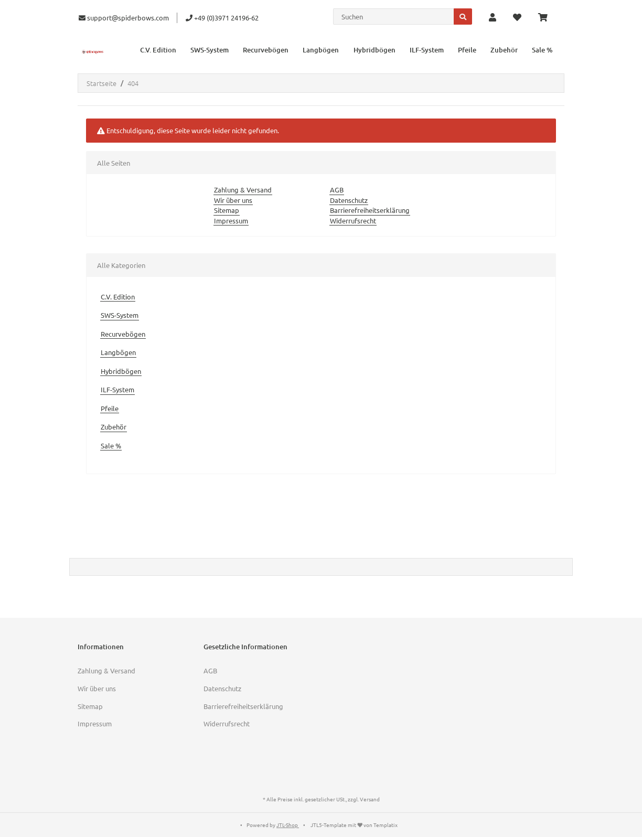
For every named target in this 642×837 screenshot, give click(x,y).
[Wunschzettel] (517, 17)
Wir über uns (233, 200)
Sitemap (226, 210)
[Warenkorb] (547, 17)
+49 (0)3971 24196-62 (222, 17)
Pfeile (110, 408)
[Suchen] (393, 16)
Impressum (231, 220)
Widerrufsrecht (353, 220)
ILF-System (117, 389)
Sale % (111, 445)
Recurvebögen (123, 333)
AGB (337, 189)
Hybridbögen (121, 371)
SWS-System (119, 314)
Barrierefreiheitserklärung (370, 210)
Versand (370, 799)
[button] (492, 17)
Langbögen (118, 352)
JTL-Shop (287, 825)
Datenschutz (349, 200)
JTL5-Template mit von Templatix (354, 825)
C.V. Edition (118, 296)
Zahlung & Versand (243, 189)
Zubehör (113, 426)
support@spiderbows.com (124, 17)
